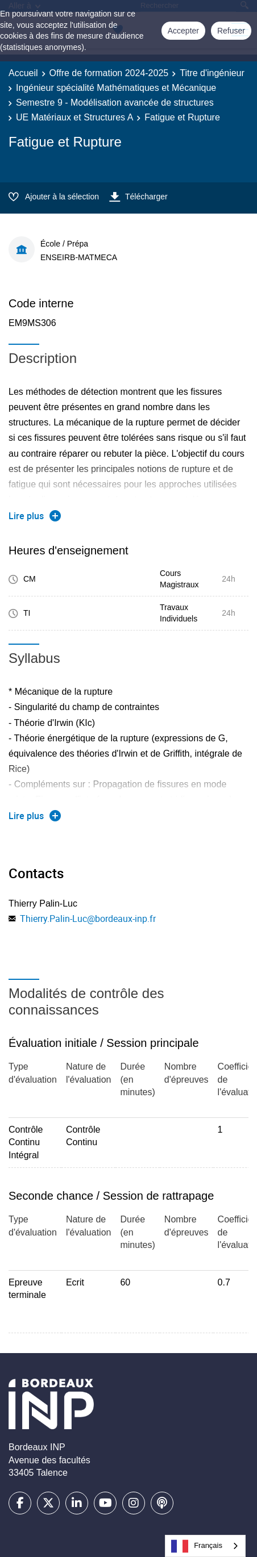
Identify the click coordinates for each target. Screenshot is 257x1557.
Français (196, 1546)
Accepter (183, 30)
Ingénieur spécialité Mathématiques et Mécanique (116, 88)
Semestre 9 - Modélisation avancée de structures (115, 102)
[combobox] (205, 1546)
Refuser (231, 30)
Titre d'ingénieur (212, 73)
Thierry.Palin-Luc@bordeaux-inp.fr (88, 918)
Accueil (23, 73)
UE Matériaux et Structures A (74, 117)
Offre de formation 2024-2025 (109, 73)
